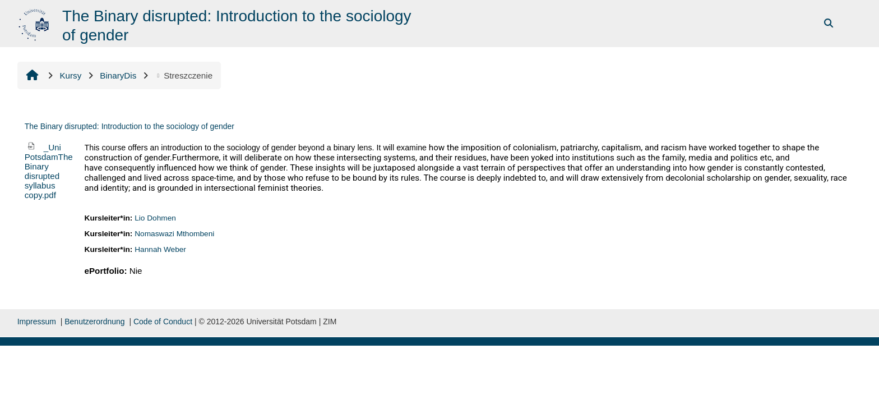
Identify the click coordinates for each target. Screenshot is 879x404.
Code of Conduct (162, 321)
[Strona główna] (35, 22)
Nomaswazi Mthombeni (174, 233)
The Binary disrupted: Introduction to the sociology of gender (129, 126)
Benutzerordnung (94, 321)
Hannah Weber (160, 249)
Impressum (36, 321)
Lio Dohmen (155, 218)
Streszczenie (183, 75)
